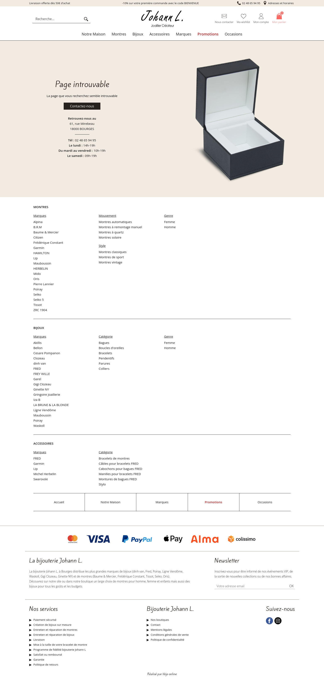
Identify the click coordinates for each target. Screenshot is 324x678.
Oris (36, 279)
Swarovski (40, 479)
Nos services (43, 609)
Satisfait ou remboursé (47, 654)
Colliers (104, 368)
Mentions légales (161, 630)
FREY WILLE (41, 374)
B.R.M (37, 227)
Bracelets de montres (114, 458)
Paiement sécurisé (44, 620)
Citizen (38, 237)
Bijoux (137, 34)
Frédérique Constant (48, 242)
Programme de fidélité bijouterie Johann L (59, 649)
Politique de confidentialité (167, 640)
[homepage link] (162, 19)
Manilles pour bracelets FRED (120, 474)
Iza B (36, 400)
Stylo (102, 484)
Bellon (38, 348)
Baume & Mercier (46, 232)
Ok (291, 586)
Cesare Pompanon (46, 353)
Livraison (39, 640)
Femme (169, 222)
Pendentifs (106, 358)
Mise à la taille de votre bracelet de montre (60, 644)
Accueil (59, 502)
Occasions (233, 34)
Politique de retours (45, 664)
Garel (37, 379)
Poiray (38, 289)
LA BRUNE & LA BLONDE (51, 405)
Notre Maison (93, 34)
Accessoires (159, 34)
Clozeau (39, 358)
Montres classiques (113, 252)
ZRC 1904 (40, 310)
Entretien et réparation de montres (55, 630)
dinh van (39, 363)
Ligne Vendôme (44, 410)
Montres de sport (111, 257)
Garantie (38, 659)
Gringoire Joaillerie (46, 394)
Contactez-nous (82, 106)
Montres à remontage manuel (120, 227)
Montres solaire (110, 237)
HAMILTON (41, 253)
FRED (37, 368)
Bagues (104, 343)
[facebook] (269, 623)
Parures (104, 363)
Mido (37, 274)
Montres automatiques (115, 222)
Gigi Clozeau (42, 384)
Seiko (37, 294)
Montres (119, 34)
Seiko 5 (38, 299)
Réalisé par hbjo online (162, 674)
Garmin (38, 248)
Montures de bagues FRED (118, 479)
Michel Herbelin (44, 474)
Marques (183, 34)
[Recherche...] (58, 19)
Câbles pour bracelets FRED (119, 463)
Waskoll (39, 425)
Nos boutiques (160, 620)
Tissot (37, 305)
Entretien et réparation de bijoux (53, 635)
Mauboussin (42, 263)
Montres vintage (110, 262)
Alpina (38, 222)
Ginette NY (41, 389)
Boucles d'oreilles (111, 348)
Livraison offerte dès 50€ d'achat (49, 3)
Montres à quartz (111, 232)
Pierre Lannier (43, 284)
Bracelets (105, 353)
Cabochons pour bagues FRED (120, 469)
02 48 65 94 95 (85, 140)
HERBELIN (40, 268)
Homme (170, 227)
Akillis (37, 343)
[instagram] (277, 623)
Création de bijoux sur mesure (52, 625)
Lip (35, 258)
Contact (156, 625)
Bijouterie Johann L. (170, 609)
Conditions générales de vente (170, 635)
